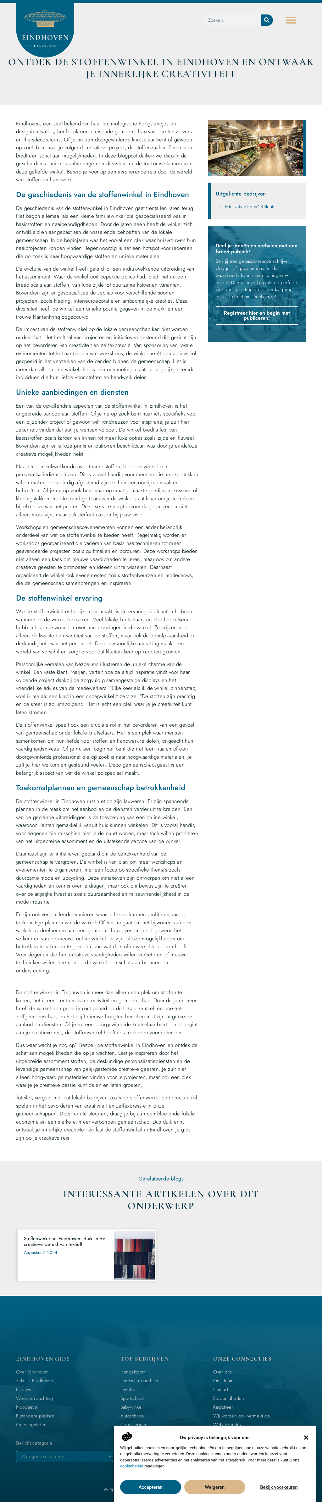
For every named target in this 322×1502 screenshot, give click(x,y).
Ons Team (223, 1380)
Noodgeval (27, 1407)
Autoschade (132, 1415)
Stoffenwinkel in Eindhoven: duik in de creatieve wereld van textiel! (64, 1241)
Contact (220, 1389)
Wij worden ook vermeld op (241, 1415)
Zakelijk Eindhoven (34, 1380)
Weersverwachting (34, 1398)
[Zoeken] (267, 20)
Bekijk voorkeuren (279, 1487)
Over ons (222, 1371)
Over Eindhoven (32, 1371)
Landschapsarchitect (140, 1380)
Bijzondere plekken (35, 1415)
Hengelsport (132, 1371)
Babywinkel (131, 1407)
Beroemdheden (228, 1398)
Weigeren (215, 1487)
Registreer (223, 1407)
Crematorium (133, 1424)
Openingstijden (31, 1424)
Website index (227, 1424)
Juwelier (128, 1389)
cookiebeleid (131, 1466)
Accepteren (151, 1487)
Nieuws (23, 1389)
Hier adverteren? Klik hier (251, 206)
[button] (306, 1437)
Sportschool (132, 1398)
